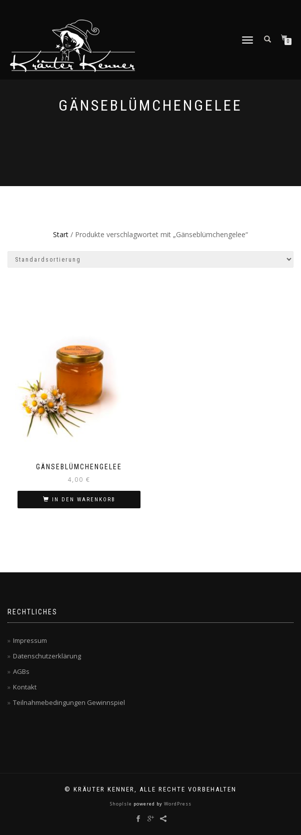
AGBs (21, 671)
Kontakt (24, 686)
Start (60, 234)
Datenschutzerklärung (47, 655)
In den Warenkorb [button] (84, 499)
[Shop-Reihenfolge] (151, 259)
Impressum (30, 640)
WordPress (177, 803)
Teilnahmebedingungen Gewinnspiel (69, 702)
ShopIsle (122, 803)
